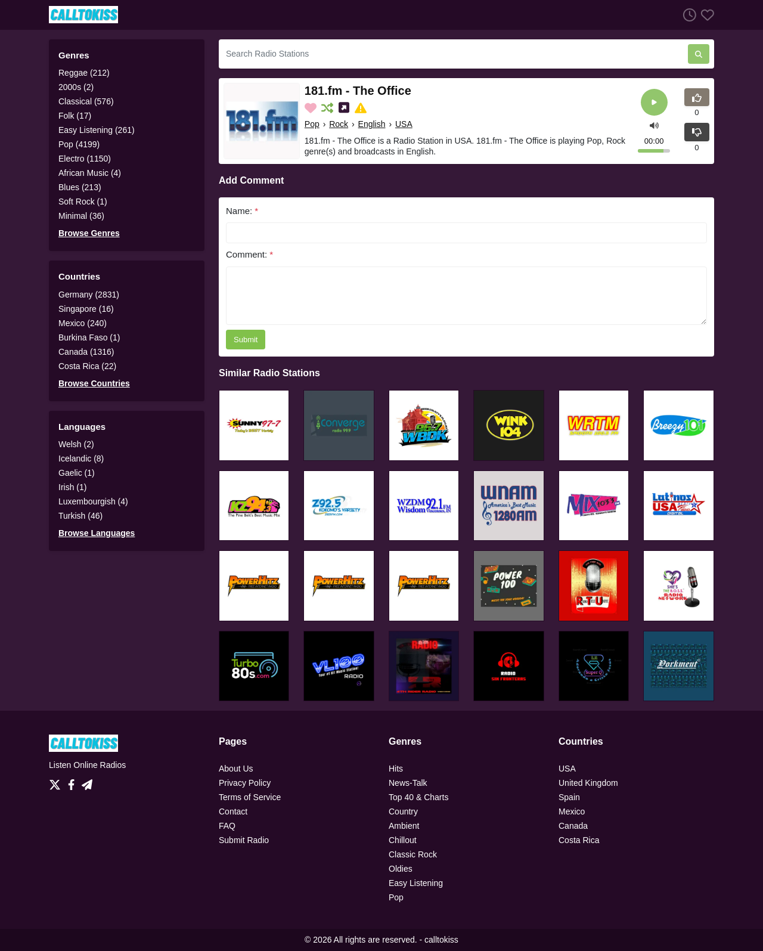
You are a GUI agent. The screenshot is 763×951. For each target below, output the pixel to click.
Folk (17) (74, 115)
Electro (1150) (84, 158)
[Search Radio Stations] (453, 54)
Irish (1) (72, 487)
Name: (242, 211)
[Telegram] (87, 781)
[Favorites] (705, 14)
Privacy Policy (245, 783)
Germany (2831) (88, 294)
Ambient (404, 826)
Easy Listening (416, 883)
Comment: (249, 254)
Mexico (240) (82, 323)
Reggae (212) (84, 73)
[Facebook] (73, 781)
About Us (236, 768)
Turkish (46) (80, 516)
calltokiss (441, 939)
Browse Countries (94, 383)
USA (403, 124)
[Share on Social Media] (345, 108)
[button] (654, 124)
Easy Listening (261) (96, 130)
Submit (246, 339)
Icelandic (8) (81, 458)
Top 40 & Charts (418, 797)
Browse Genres (89, 233)
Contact (233, 811)
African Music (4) (89, 173)
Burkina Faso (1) (89, 337)
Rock (338, 124)
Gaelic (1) (76, 473)
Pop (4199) (79, 144)
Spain (569, 797)
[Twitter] (57, 781)
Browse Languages (96, 533)
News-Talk (408, 783)
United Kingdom (588, 783)
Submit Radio (244, 840)
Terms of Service (250, 797)
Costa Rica (579, 840)
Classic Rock (413, 854)
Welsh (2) (76, 444)
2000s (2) (76, 87)
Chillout (403, 840)
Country (403, 811)
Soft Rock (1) (82, 201)
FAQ (227, 826)
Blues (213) (79, 187)
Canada (573, 826)
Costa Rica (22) (87, 366)
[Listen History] (687, 14)
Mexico (572, 811)
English (372, 124)
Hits (396, 768)
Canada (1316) (86, 352)
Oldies (400, 868)
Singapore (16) (86, 309)
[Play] (654, 102)
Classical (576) (86, 101)
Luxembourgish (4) (93, 501)
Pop (312, 124)
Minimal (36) (81, 216)
